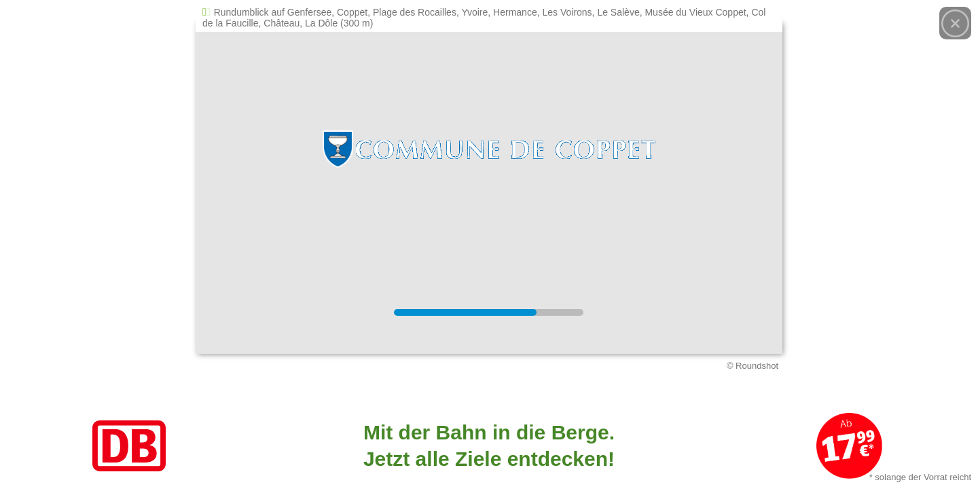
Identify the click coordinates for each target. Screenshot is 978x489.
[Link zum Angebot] (489, 446)
